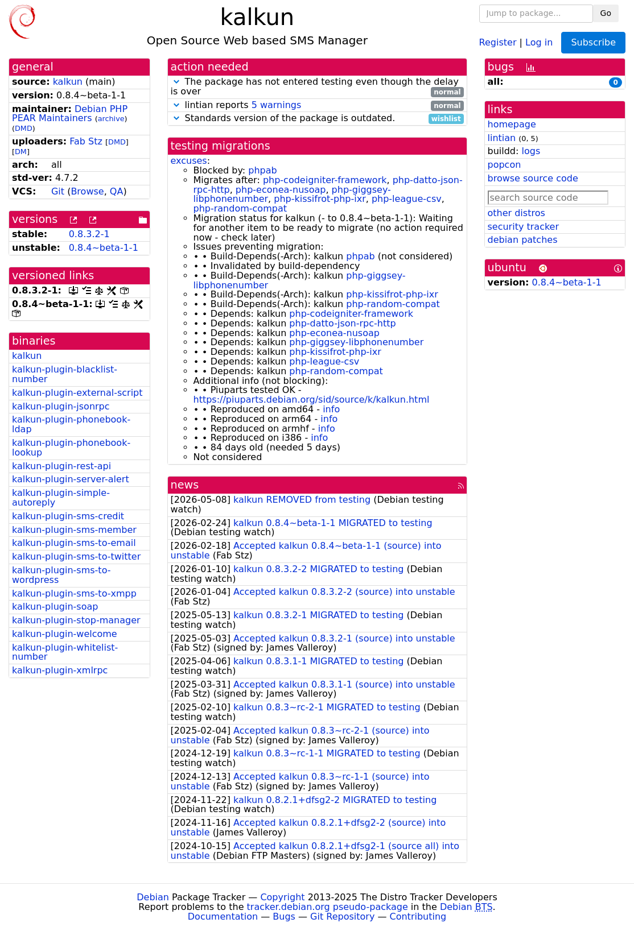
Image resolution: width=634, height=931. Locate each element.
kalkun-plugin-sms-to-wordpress (61, 575)
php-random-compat (240, 208)
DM (21, 151)
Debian (153, 897)
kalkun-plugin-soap (55, 606)
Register (498, 41)
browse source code (533, 178)
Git (57, 191)
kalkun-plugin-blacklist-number (64, 374)
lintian (502, 138)
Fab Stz (85, 141)
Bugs (284, 916)
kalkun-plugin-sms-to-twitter (76, 556)
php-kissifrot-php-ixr (319, 198)
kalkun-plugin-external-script (77, 392)
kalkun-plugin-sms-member (74, 529)
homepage (512, 124)
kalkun (68, 81)
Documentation (223, 916)
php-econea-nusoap (281, 189)
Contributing (418, 916)
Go (605, 13)
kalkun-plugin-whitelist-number (65, 652)
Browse (87, 191)
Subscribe (593, 42)
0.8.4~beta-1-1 (103, 247)
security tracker (523, 226)
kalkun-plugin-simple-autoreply (61, 497)
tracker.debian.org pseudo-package (327, 906)
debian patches (523, 239)
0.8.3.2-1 (89, 234)
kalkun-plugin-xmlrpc (60, 670)
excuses (189, 160)
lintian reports (317, 105)
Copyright (282, 897)
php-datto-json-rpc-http (342, 323)
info (331, 409)
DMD (23, 128)
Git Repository (342, 916)
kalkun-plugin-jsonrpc (61, 406)
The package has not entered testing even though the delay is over (317, 87)
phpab (262, 170)
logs (530, 151)
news (185, 484)
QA (116, 191)
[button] (176, 81)
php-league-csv (407, 198)
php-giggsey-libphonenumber (356, 342)
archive (111, 118)
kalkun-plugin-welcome (64, 633)
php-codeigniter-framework (325, 180)
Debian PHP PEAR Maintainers (69, 114)
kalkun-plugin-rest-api (61, 466)
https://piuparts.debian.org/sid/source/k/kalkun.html (312, 399)
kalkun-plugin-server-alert (70, 479)
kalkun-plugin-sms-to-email (74, 542)
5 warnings (277, 105)
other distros (516, 213)
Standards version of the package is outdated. (317, 118)
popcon (504, 164)
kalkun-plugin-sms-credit (68, 516)
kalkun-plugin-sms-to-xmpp (74, 593)
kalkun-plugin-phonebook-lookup (71, 447)
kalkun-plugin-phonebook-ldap (71, 424)
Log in (539, 41)
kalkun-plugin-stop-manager (76, 620)
